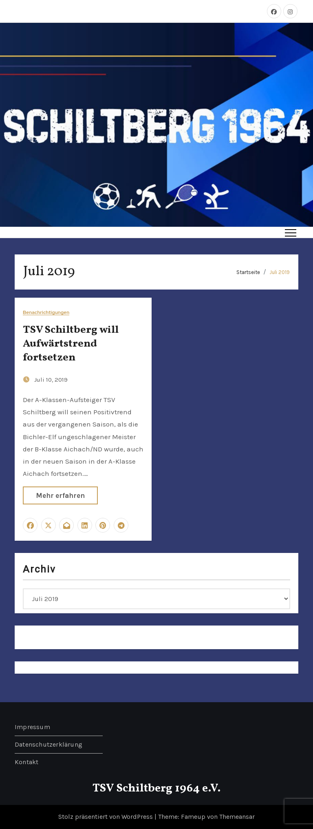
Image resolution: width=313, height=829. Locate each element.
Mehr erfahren (60, 495)
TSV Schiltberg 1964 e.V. (157, 788)
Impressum (32, 727)
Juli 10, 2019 (51, 379)
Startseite (248, 272)
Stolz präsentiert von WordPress (106, 816)
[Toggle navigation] (290, 232)
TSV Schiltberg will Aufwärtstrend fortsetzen (71, 344)
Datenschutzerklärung (48, 744)
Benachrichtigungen (46, 312)
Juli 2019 (279, 272)
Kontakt (26, 762)
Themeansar (237, 816)
